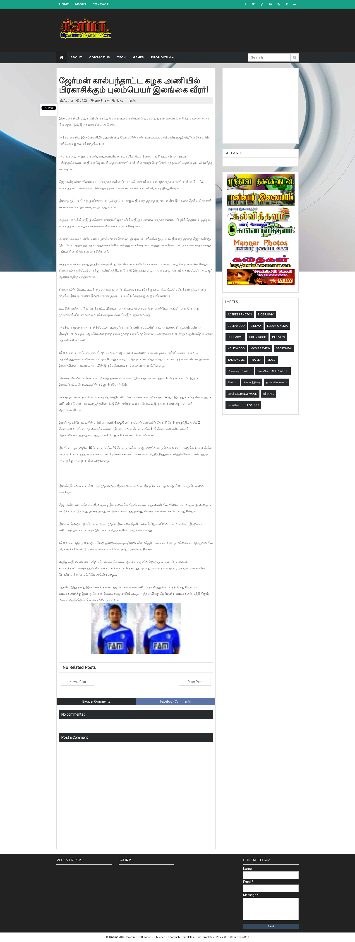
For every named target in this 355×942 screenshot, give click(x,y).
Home (64, 4)
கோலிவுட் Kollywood (272, 371)
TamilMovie (236, 359)
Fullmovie (235, 337)
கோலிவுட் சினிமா (240, 371)
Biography (265, 314)
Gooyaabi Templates (181, 937)
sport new (102, 100)
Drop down (162, 57)
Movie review (260, 348)
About (80, 4)
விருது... (268, 393)
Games (138, 57)
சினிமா (232, 382)
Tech (121, 57)
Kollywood (236, 348)
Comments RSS (239, 937)
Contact (100, 4)
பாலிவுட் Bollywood (242, 393)
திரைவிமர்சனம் (276, 382)
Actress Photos (240, 314)
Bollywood (236, 325)
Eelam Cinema (277, 325)
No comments (126, 100)
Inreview (278, 337)
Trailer (255, 359)
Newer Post (78, 682)
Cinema (256, 325)
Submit (294, 60)
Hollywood (257, 337)
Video (271, 359)
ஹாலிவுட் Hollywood (243, 405)
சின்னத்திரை (251, 382)
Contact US (99, 57)
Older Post (194, 682)
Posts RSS (222, 937)
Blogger (146, 937)
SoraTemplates (205, 937)
